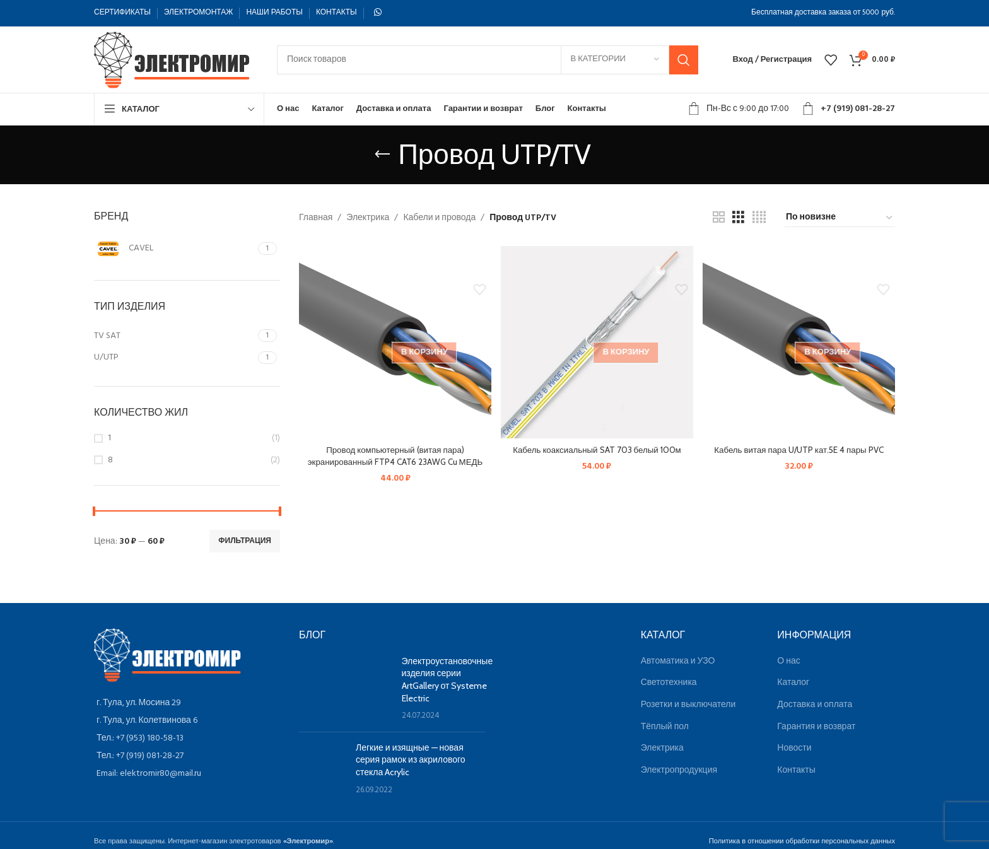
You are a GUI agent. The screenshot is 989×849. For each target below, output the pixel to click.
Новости (794, 748)
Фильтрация (244, 541)
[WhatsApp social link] (377, 13)
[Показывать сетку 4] (759, 217)
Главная (315, 218)
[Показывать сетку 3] (738, 217)
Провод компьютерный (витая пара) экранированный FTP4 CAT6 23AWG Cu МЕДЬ (393, 453)
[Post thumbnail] (345, 688)
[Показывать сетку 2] (719, 217)
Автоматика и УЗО (678, 661)
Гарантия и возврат (816, 727)
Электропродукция (679, 770)
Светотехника (669, 683)
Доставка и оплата (814, 705)
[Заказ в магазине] (840, 218)
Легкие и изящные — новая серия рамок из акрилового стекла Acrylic (410, 760)
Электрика (367, 218)
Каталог (793, 683)
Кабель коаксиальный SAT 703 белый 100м (597, 447)
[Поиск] (487, 59)
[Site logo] (173, 59)
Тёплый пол (665, 727)
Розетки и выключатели (688, 705)
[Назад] (382, 154)
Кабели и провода (439, 218)
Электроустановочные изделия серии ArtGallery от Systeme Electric (447, 679)
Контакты (796, 770)
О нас (788, 661)
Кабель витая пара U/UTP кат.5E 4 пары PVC (800, 447)
